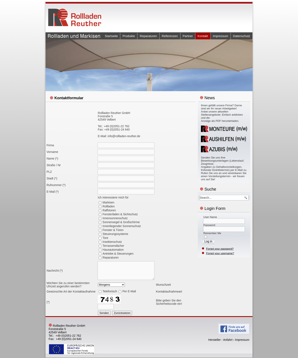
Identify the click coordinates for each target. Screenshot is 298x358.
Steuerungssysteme (115, 234)
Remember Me (212, 233)
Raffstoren (109, 210)
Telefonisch (110, 291)
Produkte (129, 36)
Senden (104, 312)
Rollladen (109, 206)
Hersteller (214, 339)
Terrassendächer (113, 245)
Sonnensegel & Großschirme (121, 222)
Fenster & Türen (113, 230)
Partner (188, 36)
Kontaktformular (68, 98)
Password (209, 225)
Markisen (108, 202)
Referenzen (170, 36)
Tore (105, 237)
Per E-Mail (129, 291)
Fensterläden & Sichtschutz (120, 214)
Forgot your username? (220, 253)
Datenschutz (241, 36)
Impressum (220, 36)
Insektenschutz (112, 241)
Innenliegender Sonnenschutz (122, 226)
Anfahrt (227, 339)
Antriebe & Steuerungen (118, 253)
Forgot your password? (220, 248)
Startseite (111, 36)
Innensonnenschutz (115, 218)
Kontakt (203, 36)
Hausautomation (113, 249)
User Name (210, 217)
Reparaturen (148, 36)
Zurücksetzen (122, 312)
